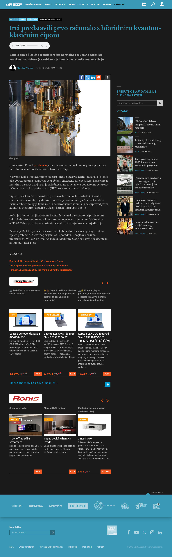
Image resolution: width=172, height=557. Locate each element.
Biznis (51, 7)
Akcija (105, 472)
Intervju (63, 7)
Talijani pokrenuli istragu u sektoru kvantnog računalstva (38, 266)
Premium (122, 7)
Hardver (23, 19)
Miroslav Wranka (25, 68)
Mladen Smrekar (140, 233)
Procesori (14, 19)
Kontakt (100, 547)
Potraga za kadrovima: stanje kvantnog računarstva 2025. (147, 225)
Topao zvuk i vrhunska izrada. (57, 440)
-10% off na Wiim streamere (19, 440)
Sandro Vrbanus (140, 170)
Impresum (72, 547)
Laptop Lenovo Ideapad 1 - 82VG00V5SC (25, 335)
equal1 (59, 19)
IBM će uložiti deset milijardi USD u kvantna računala (36, 261)
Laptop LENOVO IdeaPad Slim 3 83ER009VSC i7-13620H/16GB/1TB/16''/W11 (94, 337)
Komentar (97, 7)
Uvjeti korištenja (26, 547)
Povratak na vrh (156, 493)
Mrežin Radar (37, 7)
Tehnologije (79, 7)
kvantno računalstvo (47, 19)
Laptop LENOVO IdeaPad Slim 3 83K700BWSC (59, 335)
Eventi (110, 7)
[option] (25, 332)
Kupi (38, 374)
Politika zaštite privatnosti (51, 547)
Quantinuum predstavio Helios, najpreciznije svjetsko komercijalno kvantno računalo (148, 183)
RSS (11, 547)
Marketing (87, 547)
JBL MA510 (85, 438)
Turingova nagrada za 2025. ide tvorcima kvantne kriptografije (40, 270)
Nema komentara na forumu (33, 383)
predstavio (40, 165)
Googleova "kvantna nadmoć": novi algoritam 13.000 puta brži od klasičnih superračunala (148, 205)
